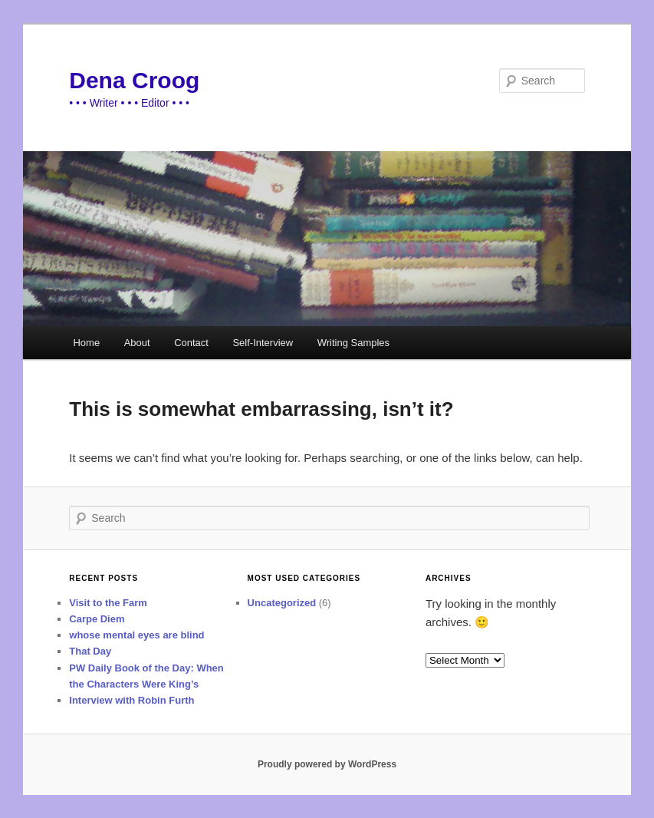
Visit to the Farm (108, 603)
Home (86, 342)
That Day (90, 651)
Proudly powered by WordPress (327, 764)
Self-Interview (262, 342)
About (137, 342)
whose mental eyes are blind (136, 635)
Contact (191, 342)
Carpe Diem (96, 619)
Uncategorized (282, 603)
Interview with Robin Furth (131, 700)
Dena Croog (134, 80)
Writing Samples (353, 342)
